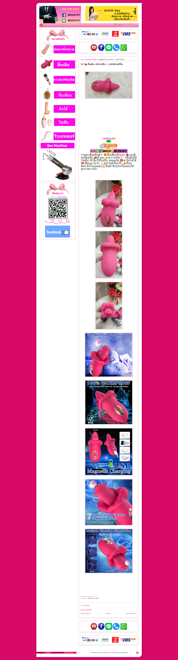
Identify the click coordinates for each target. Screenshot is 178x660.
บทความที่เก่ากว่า (131, 613)
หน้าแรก (108, 613)
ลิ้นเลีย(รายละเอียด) (90, 59)
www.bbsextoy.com (108, 652)
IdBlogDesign (68, 652)
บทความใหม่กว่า (86, 613)
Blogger (48, 652)
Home (82, 59)
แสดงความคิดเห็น (86, 610)
